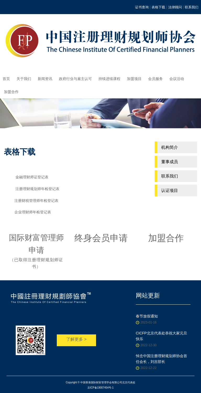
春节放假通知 (147, 316)
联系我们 (191, 7)
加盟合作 (11, 92)
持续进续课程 (109, 79)
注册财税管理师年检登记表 (36, 200)
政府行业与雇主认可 (75, 79)
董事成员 (169, 162)
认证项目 (169, 190)
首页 (6, 79)
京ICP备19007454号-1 (100, 387)
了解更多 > (76, 339)
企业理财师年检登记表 (32, 212)
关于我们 (23, 79)
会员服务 (155, 79)
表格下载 (158, 7)
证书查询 (142, 7)
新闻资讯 (45, 79)
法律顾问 (175, 7)
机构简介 (169, 147)
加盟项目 (134, 79)
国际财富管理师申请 (36, 251)
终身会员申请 (101, 238)
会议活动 (176, 79)
